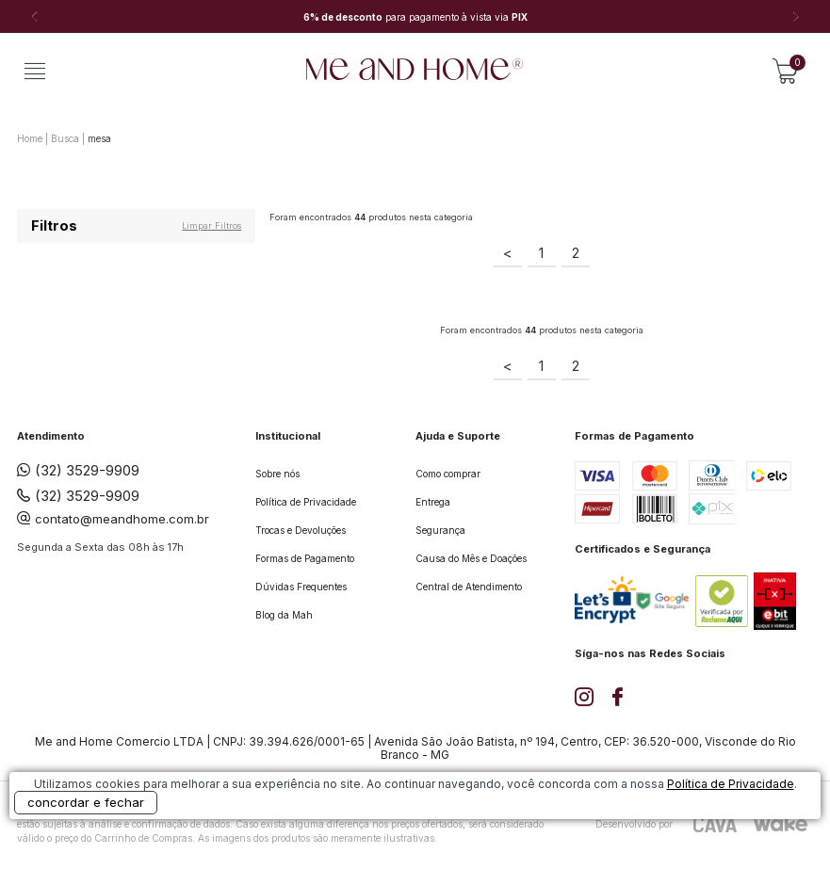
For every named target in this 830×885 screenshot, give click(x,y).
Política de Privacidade (305, 501)
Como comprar (447, 473)
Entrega (432, 501)
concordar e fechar (85, 802)
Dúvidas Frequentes (301, 586)
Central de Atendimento (468, 586)
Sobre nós (277, 473)
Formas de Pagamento (304, 558)
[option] (415, 17)
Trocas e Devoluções (300, 530)
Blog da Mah (284, 614)
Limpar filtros (211, 225)
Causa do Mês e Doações (471, 558)
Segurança (440, 530)
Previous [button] (33, 17)
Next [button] (796, 17)
